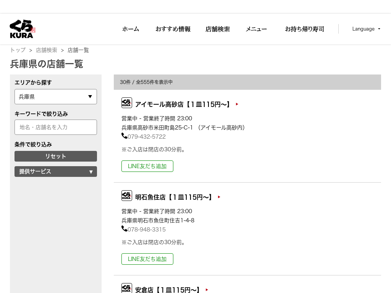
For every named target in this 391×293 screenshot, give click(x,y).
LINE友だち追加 (147, 166)
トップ (21, 50)
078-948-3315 (143, 229)
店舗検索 (50, 50)
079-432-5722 (143, 136)
